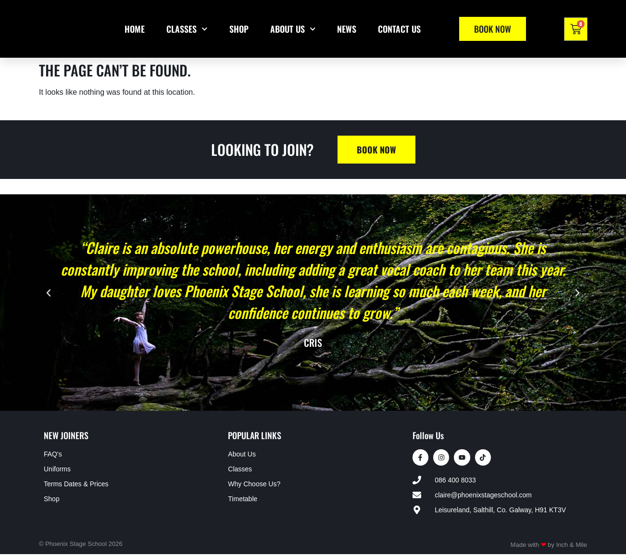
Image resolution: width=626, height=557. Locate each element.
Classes (187, 29)
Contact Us (399, 29)
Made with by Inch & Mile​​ (549, 547)
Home (135, 29)
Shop (239, 29)
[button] (48, 293)
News (346, 29)
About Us (293, 29)
